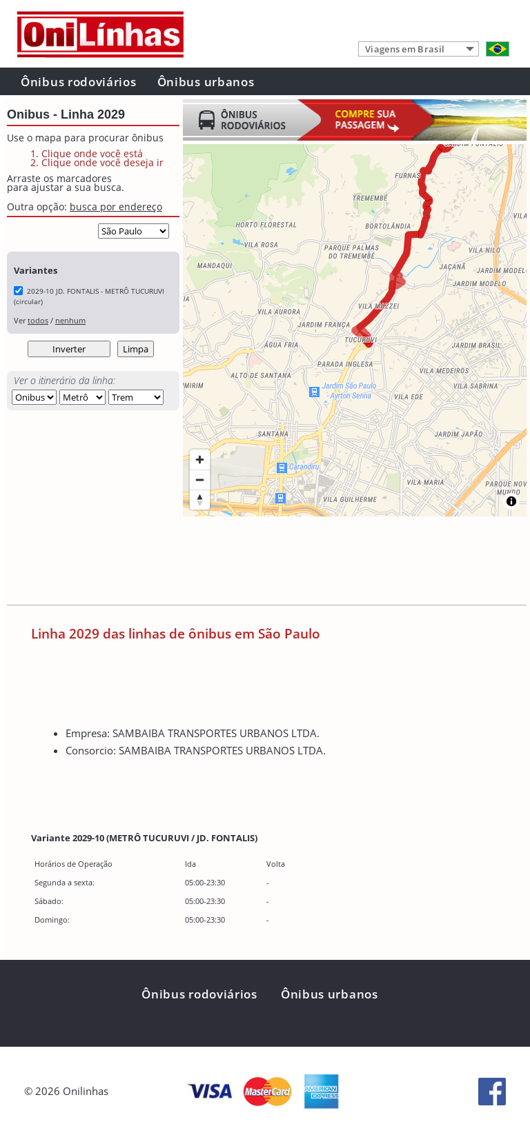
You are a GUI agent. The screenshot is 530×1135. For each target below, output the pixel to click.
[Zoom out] (200, 480)
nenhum (70, 320)
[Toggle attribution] (511, 501)
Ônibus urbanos (206, 82)
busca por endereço (116, 206)
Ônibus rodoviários (79, 82)
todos (38, 320)
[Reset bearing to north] (200, 500)
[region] (355, 330)
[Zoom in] (200, 460)
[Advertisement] (258, 563)
